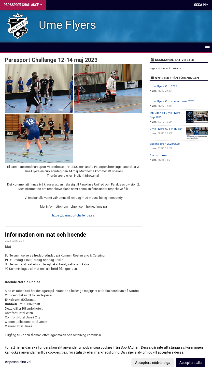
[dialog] (106, 355)
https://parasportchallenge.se (73, 215)
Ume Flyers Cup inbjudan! (166, 128)
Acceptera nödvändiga (152, 363)
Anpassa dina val (18, 362)
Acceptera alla (190, 363)
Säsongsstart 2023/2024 (165, 143)
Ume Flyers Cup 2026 (163, 86)
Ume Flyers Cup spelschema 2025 (172, 101)
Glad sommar (158, 155)
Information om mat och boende (45, 234)
